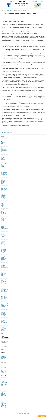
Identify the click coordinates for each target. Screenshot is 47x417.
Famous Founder (4, 199)
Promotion (2, 272)
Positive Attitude (3, 261)
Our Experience (3, 356)
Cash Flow (2, 175)
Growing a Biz (3, 213)
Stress (2, 304)
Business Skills (3, 173)
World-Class (3, 330)
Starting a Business (4, 291)
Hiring (2, 217)
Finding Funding (3, 202)
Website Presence (4, 328)
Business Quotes (4, 172)
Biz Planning (3, 156)
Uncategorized (3, 324)
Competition (3, 180)
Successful (3, 312)
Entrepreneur (3, 196)
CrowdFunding (3, 186)
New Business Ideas (4, 245)
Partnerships (3, 256)
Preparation (3, 264)
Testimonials (3, 358)
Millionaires (3, 241)
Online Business (3, 252)
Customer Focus (4, 188)
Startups (2, 300)
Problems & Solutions (4, 267)
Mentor (2, 238)
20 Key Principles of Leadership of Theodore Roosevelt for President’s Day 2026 (3, 401)
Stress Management (4, 305)
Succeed (2, 307)
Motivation (2, 242)
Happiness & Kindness (5, 215)
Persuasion (3, 259)
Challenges (3, 176)
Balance (2, 152)
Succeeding (3, 308)
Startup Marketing (4, 297)
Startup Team (3, 299)
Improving (2, 219)
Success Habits (3, 311)
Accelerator (3, 142)
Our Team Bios (3, 357)
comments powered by (7, 132)
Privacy (25, 413)
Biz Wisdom (3, 157)
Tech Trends (3, 320)
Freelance (2, 206)
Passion (2, 257)
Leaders (2, 226)
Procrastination (3, 268)
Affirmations (3, 145)
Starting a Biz (3, 290)
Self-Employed (3, 284)
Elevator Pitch (3, 195)
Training (2, 323)
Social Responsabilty (4, 289)
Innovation (2, 221)
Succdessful (3, 306)
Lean (2, 229)
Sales (2, 280)
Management (3, 234)
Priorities (2, 266)
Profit (2, 271)
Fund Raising (3, 207)
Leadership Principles (4, 228)
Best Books (3, 153)
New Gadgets (3, 248)
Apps (2, 148)
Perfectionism (3, 258)
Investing (2, 222)
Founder (2, 204)
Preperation (3, 265)
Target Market (3, 316)
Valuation (2, 326)
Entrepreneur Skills (4, 197)
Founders (2, 205)
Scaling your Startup (4, 283)
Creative (2, 182)
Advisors (2, 144)
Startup (2, 292)
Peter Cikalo (5, 15)
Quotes (2, 276)
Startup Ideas (3, 295)
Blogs (2, 158)
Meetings (2, 237)
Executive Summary (4, 198)
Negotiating (3, 243)
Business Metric (3, 168)
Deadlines (2, 191)
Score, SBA (3, 376)
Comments (10, 15)
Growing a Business (4, 214)
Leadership (3, 227)
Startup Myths (3, 298)
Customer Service (4, 189)
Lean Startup (3, 230)
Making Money (3, 233)
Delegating (3, 194)
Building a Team (3, 166)
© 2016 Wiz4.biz (20, 413)
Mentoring (2, 240)
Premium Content (4, 263)
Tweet (6, 17)
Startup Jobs (3, 296)
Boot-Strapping (3, 161)
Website (2, 327)
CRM (2, 183)
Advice (11, 10)
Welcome (2, 355)
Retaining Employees (4, 279)
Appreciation (3, 147)
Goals (2, 211)
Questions (2, 275)
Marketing (2, 236)
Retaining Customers (4, 277)
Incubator (2, 220)
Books (2, 160)
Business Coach (3, 167)
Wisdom (2, 329)
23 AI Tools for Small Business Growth (3, 395)
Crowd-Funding (3, 184)
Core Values (3, 181)
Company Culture (4, 179)
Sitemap (28, 413)
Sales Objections (4, 281)
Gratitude (2, 212)
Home (8, 10)
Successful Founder (4, 315)
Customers (3, 190)
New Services (3, 250)
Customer (2, 187)
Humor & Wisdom (4, 218)
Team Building (3, 319)
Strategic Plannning (4, 303)
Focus (2, 203)
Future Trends (3, 210)
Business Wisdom (4, 174)
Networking (3, 244)
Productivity (3, 269)
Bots (1, 164)
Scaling (2, 282)
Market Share (3, 235)
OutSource (3, 253)
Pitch (2, 366)
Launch (2, 225)
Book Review (3, 159)
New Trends (3, 251)
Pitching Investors (4, 260)
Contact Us (3, 359)
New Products (3, 249)
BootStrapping (3, 163)
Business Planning (4, 171)
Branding (2, 165)
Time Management (4, 322)
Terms (2, 321)
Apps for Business (4, 149)
